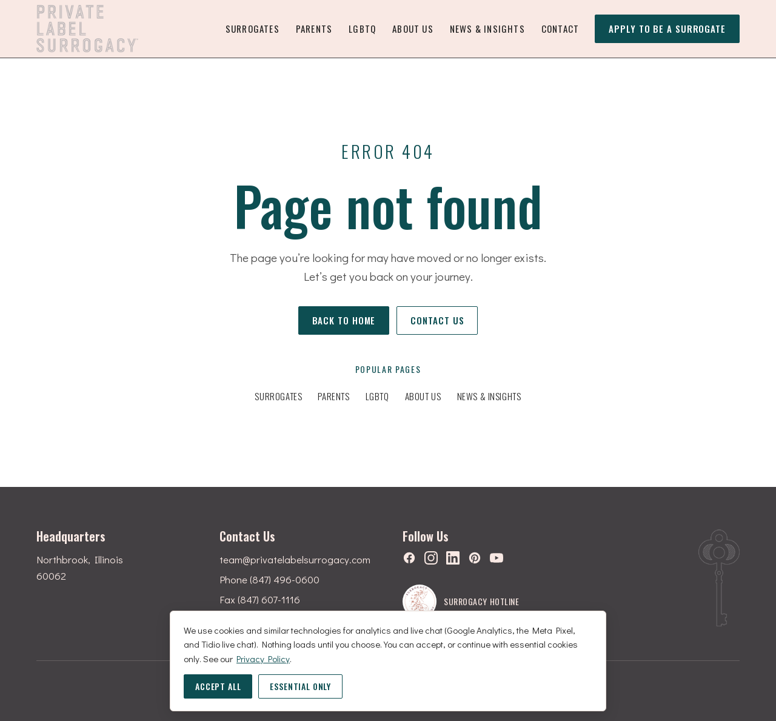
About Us (412, 28)
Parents (314, 28)
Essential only (300, 686)
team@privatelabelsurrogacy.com (294, 559)
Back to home (344, 320)
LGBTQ (362, 28)
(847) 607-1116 (269, 599)
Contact (560, 28)
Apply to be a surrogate (667, 31)
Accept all (218, 686)
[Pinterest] (474, 558)
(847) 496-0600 (284, 579)
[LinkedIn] (453, 558)
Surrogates (252, 28)
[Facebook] (409, 558)
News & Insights (487, 28)
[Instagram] (431, 558)
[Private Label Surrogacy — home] (87, 29)
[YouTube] (496, 558)
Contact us (437, 320)
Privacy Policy (263, 658)
